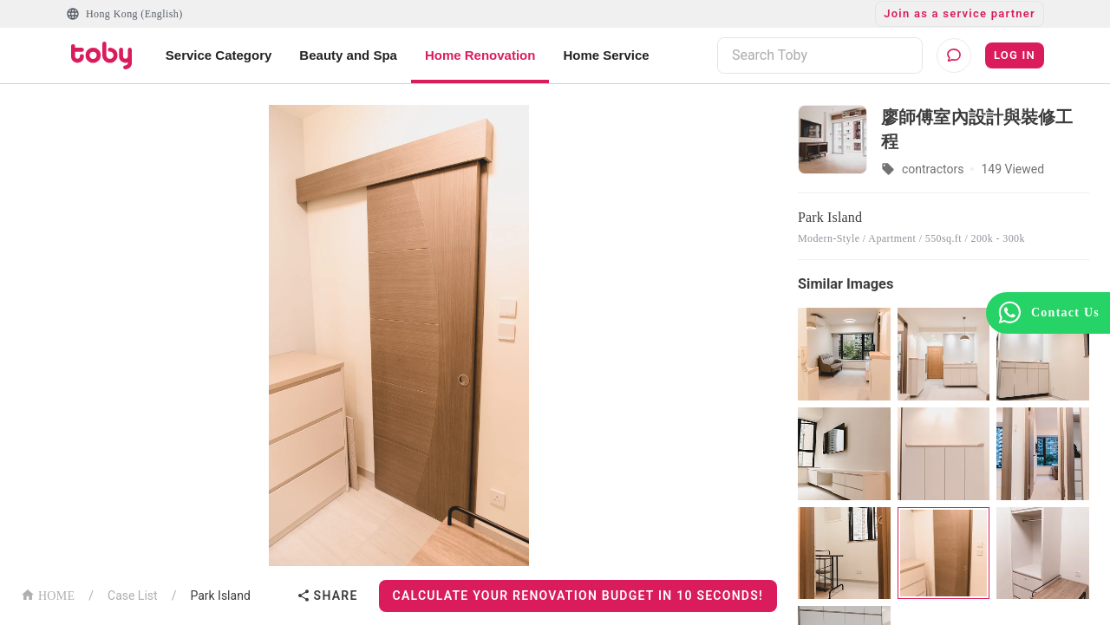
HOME (48, 594)
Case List (133, 595)
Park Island (220, 595)
